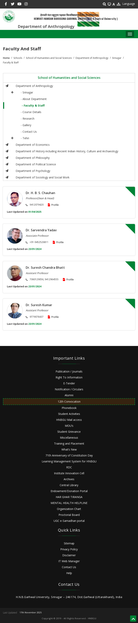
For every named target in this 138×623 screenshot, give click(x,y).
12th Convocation (69, 401)
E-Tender (69, 383)
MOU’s (69, 426)
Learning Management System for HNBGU (69, 461)
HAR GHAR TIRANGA (69, 497)
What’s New (69, 449)
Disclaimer (69, 555)
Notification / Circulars (69, 389)
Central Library (69, 485)
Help (69, 573)
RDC (69, 467)
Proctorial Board (69, 515)
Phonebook (69, 408)
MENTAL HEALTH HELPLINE (69, 503)
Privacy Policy (69, 549)
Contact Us (69, 567)
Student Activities (69, 414)
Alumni (69, 395)
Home (6, 58)
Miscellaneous (69, 437)
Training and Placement (69, 443)
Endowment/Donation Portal (69, 491)
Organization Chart (69, 509)
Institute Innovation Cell (69, 473)
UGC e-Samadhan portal (69, 521)
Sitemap (69, 543)
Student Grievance (69, 431)
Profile (55, 205)
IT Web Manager (69, 561)
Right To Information (69, 377)
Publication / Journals (69, 371)
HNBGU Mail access (69, 420)
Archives (69, 479)
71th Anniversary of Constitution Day (69, 455)
